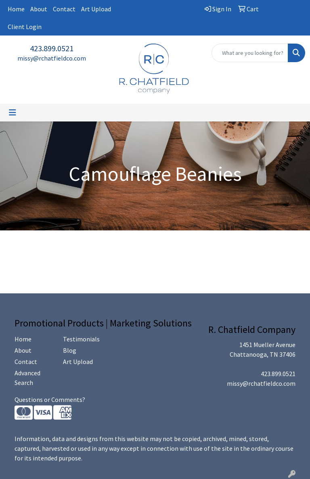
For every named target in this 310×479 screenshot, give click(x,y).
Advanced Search (27, 378)
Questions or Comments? (50, 399)
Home (16, 9)
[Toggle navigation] (12, 112)
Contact (64, 9)
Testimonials (81, 339)
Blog (69, 350)
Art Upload (96, 9)
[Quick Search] (250, 53)
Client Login (25, 27)
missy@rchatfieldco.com (51, 58)
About (38, 9)
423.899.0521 (51, 48)
